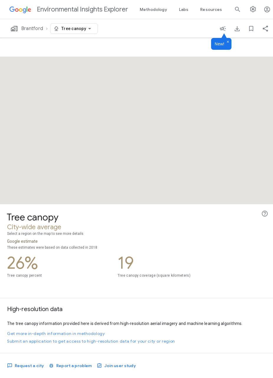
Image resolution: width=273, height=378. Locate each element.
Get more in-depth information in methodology (56, 333)
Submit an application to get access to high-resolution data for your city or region (91, 341)
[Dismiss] (228, 42)
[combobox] (77, 28)
